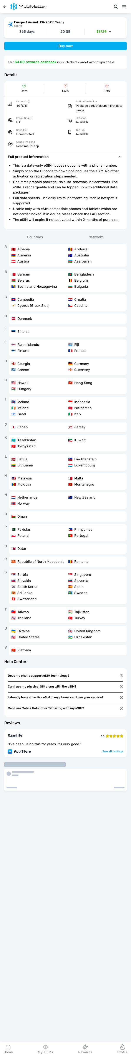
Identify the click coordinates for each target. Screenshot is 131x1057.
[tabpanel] (65, 449)
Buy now (65, 46)
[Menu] (124, 7)
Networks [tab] (96, 237)
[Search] (116, 7)
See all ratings (112, 751)
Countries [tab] (35, 237)
